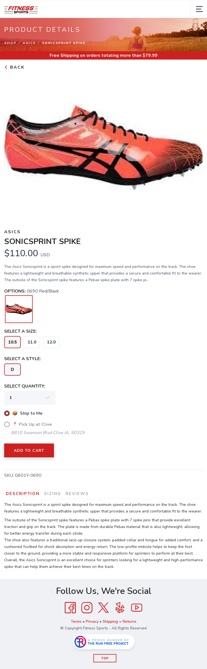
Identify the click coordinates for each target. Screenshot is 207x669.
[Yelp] (120, 607)
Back (14, 67)
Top (105, 658)
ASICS (29, 43)
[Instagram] (87, 607)
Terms (76, 621)
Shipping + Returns (119, 621)
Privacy (92, 621)
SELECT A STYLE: (22, 359)
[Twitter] (103, 607)
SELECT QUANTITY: (24, 386)
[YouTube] (136, 607)
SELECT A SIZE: (20, 331)
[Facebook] (70, 607)
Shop (10, 43)
